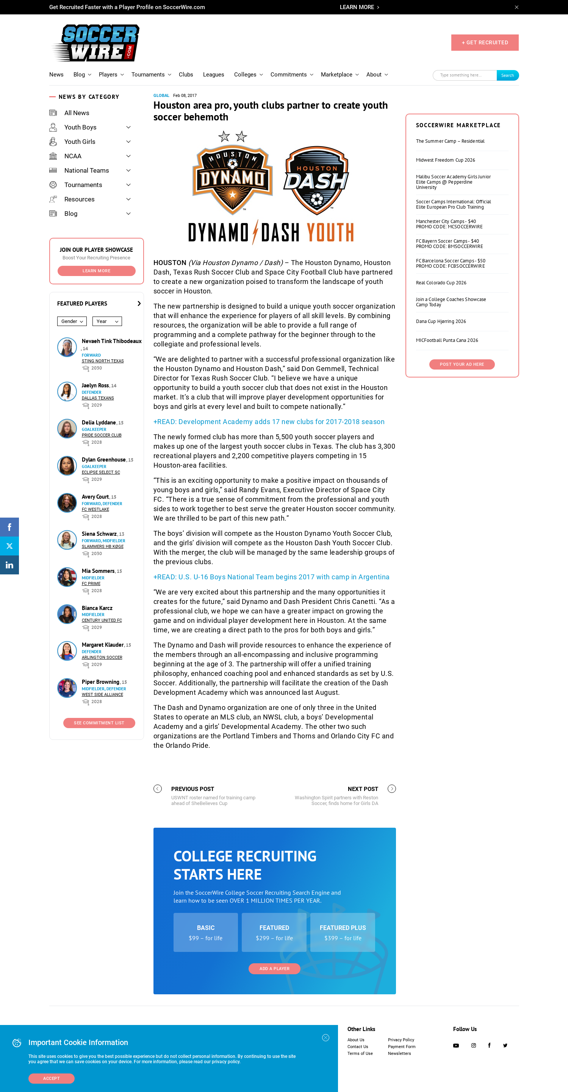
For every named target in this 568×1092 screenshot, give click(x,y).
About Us (356, 1039)
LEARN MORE (357, 7)
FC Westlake (95, 509)
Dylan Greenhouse (104, 459)
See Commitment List (99, 723)
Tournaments (148, 75)
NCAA (65, 156)
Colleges (245, 75)
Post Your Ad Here (462, 364)
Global (161, 95)
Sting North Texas (103, 361)
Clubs (186, 75)
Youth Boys (73, 127)
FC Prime (91, 583)
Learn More (96, 270)
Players (108, 75)
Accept (51, 1078)
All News (69, 113)
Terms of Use (360, 1053)
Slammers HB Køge (103, 546)
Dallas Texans (98, 398)
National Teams (79, 170)
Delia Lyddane (99, 422)
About (374, 75)
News (56, 75)
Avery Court (96, 496)
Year (101, 321)
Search (507, 75)
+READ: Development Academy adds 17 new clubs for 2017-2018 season (269, 422)
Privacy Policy (401, 1039)
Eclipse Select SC (101, 472)
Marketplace (336, 75)
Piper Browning (101, 681)
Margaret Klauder (103, 644)
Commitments (289, 75)
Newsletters (399, 1053)
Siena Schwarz (100, 533)
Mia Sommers (99, 570)
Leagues (213, 75)
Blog (79, 75)
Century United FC (102, 620)
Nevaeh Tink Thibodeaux (112, 341)
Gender (69, 321)
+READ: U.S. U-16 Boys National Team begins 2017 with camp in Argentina (271, 577)
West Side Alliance (102, 694)
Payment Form (402, 1046)
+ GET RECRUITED (485, 42)
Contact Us (357, 1046)
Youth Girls (72, 141)
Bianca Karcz (97, 608)
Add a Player (274, 968)
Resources (72, 199)
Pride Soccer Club (102, 435)
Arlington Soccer (102, 657)
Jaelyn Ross (96, 385)
